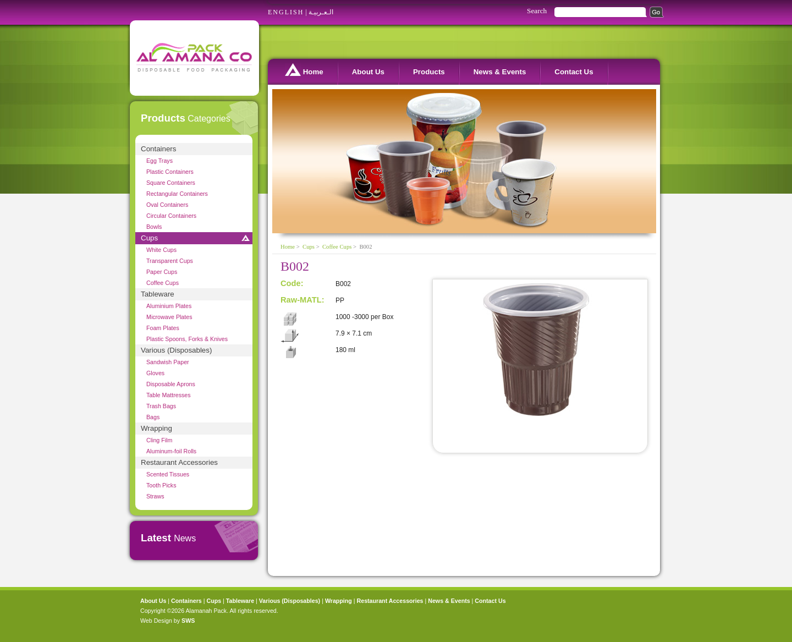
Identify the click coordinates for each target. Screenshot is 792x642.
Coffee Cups (162, 282)
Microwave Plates (169, 317)
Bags (153, 417)
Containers (158, 149)
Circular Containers (171, 215)
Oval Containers (167, 204)
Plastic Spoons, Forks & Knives (187, 339)
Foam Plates (162, 328)
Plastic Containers (170, 171)
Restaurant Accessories (179, 462)
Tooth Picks (161, 485)
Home (304, 69)
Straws (155, 496)
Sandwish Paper (167, 362)
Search (537, 11)
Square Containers (170, 182)
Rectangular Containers (177, 193)
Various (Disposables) (176, 350)
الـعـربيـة (321, 12)
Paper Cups (161, 271)
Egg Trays (159, 160)
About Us (368, 72)
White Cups (161, 249)
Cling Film (159, 440)
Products (429, 72)
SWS (188, 620)
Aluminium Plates (168, 306)
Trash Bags (161, 406)
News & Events (500, 72)
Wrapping (156, 428)
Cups (149, 238)
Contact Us (573, 72)
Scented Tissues (167, 474)
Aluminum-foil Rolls (171, 451)
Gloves (155, 373)
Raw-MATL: (302, 299)
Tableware (157, 294)
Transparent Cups (169, 260)
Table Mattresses (168, 395)
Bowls (154, 226)
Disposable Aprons (170, 384)
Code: (292, 283)
